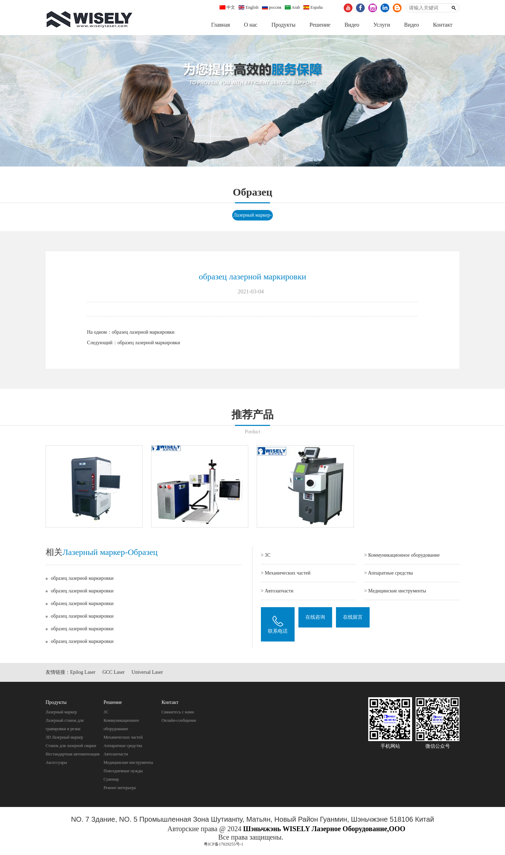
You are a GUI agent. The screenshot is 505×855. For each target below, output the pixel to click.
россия (271, 7)
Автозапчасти (115, 754)
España (313, 7)
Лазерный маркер (61, 712)
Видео (351, 25)
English (248, 7)
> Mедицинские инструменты (395, 590)
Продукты (283, 25)
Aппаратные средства (122, 745)
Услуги (381, 25)
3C (105, 712)
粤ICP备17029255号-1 (223, 844)
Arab (292, 7)
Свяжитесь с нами (177, 712)
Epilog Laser (82, 672)
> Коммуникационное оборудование (402, 555)
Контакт (442, 25)
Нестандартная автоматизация (73, 754)
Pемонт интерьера (119, 787)
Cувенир (111, 779)
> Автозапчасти (277, 590)
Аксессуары (56, 762)
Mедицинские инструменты (128, 762)
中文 (227, 7)
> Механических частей (286, 573)
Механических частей (123, 737)
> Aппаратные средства (388, 573)
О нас (250, 25)
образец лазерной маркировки (143, 332)
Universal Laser (147, 672)
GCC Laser (113, 672)
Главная (220, 25)
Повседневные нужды (123, 770)
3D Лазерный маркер (64, 737)
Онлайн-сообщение (178, 720)
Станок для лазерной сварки (71, 745)
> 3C (266, 555)
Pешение (319, 25)
